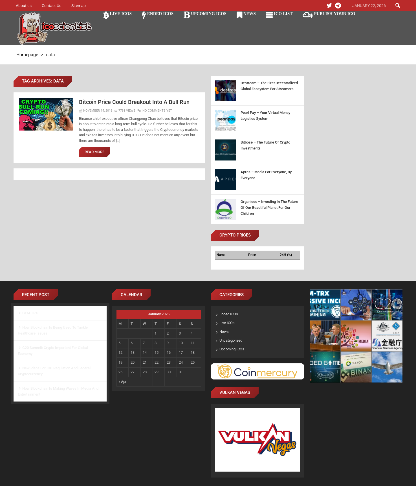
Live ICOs (121, 13)
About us (24, 5)
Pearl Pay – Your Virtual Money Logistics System (265, 115)
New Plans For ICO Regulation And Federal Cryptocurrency (54, 371)
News (249, 13)
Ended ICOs (160, 13)
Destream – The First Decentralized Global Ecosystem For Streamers (269, 86)
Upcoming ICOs (208, 13)
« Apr (122, 381)
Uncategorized (230, 340)
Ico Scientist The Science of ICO (54, 28)
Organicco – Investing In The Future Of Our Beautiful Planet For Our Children (269, 207)
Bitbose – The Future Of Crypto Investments (265, 145)
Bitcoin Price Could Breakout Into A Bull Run (136, 102)
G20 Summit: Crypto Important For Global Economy (53, 351)
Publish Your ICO (334, 13)
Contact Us (51, 5)
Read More (94, 152)
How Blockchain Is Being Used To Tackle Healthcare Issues (53, 330)
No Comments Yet (157, 111)
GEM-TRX (30, 313)
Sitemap (78, 5)
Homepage (27, 54)
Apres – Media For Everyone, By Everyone (266, 175)
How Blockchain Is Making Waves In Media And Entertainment (58, 391)
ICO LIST (283, 13)
